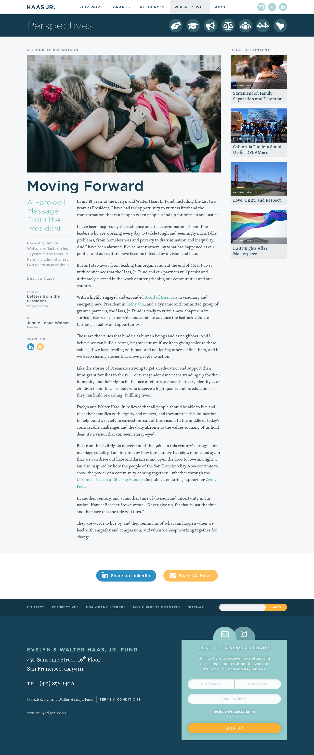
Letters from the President (43, 298)
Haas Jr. (41, 7)
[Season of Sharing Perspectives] (280, 25)
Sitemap (196, 607)
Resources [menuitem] (152, 7)
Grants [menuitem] (121, 7)
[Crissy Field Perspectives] (263, 25)
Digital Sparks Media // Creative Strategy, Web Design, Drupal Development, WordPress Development (54, 713)
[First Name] (211, 684)
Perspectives (65, 607)
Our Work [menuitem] (91, 7)
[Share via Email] (40, 347)
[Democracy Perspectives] (176, 25)
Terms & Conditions (120, 699)
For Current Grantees (157, 607)
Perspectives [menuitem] (190, 7)
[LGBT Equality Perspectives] (228, 25)
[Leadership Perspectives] (245, 25)
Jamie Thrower (210, 169)
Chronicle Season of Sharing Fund (107, 479)
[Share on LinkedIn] (30, 347)
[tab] (224, 633)
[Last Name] (258, 684)
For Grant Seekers (106, 607)
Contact (35, 607)
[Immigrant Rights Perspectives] (210, 25)
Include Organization (234, 712)
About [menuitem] (222, 7)
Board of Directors (161, 297)
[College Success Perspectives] (193, 25)
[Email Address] (234, 699)
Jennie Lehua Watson (54, 50)
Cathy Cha (135, 304)
